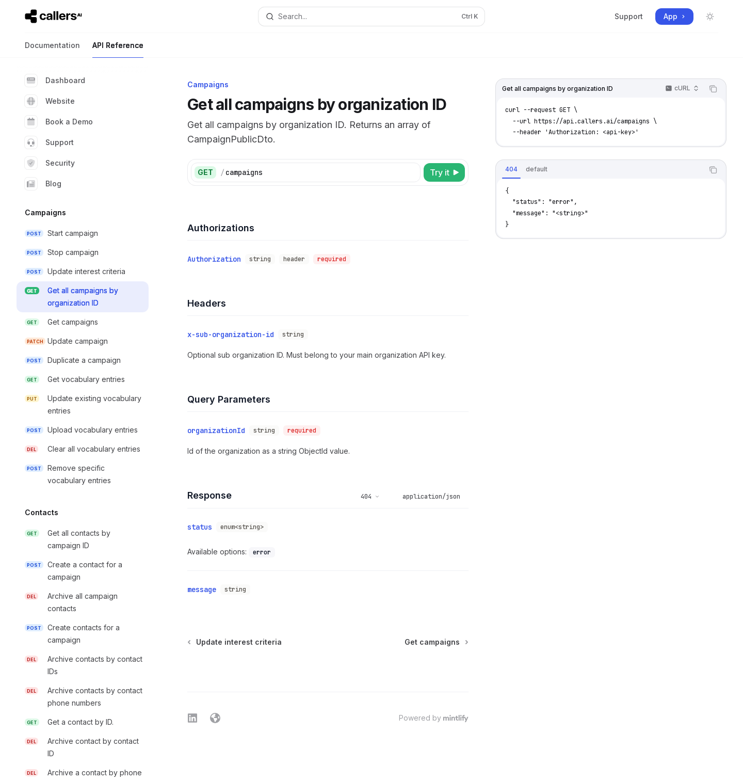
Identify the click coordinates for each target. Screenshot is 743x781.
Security (50, 163)
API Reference (117, 49)
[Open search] (371, 16)
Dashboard (55, 80)
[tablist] (599, 170)
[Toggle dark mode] (710, 16)
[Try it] (444, 172)
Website (50, 101)
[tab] (511, 169)
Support (629, 16)
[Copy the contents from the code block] (713, 88)
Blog (43, 184)
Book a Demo (59, 122)
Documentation (52, 49)
